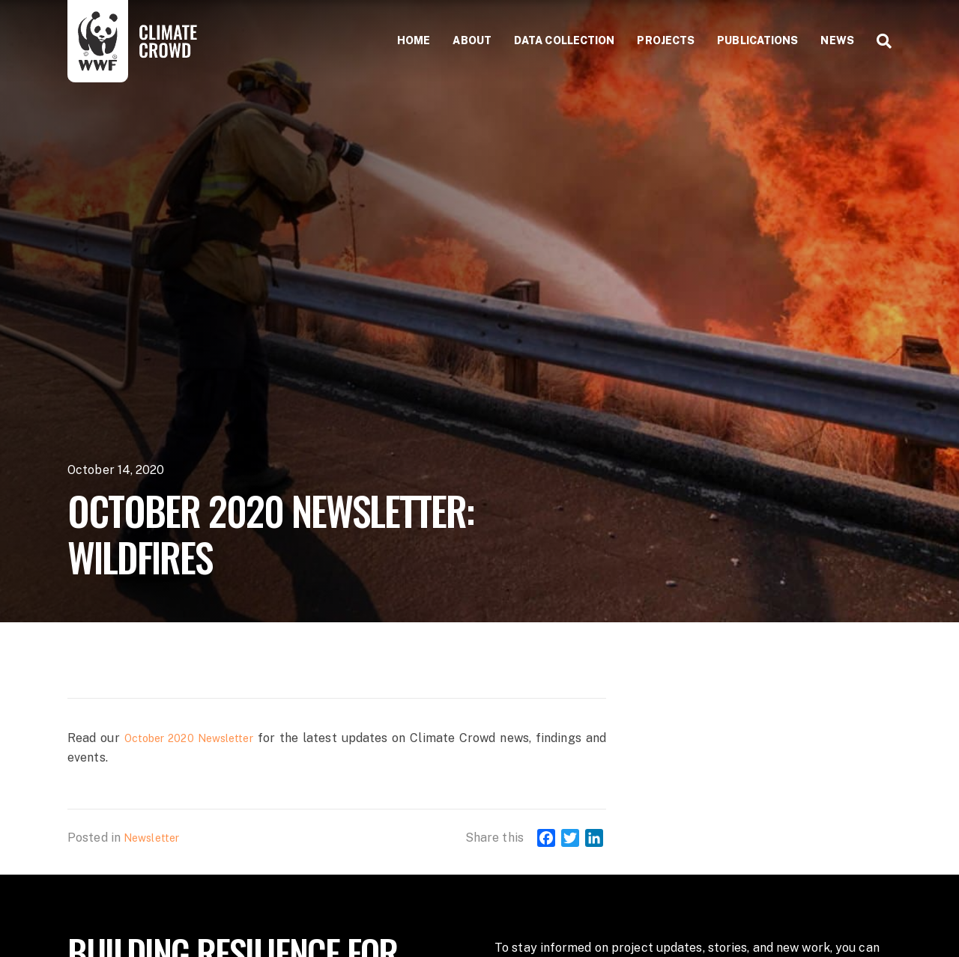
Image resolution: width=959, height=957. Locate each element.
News (836, 40)
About (472, 40)
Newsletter (151, 838)
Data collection (564, 40)
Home (413, 40)
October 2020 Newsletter (188, 738)
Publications (757, 40)
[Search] (878, 41)
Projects (666, 40)
